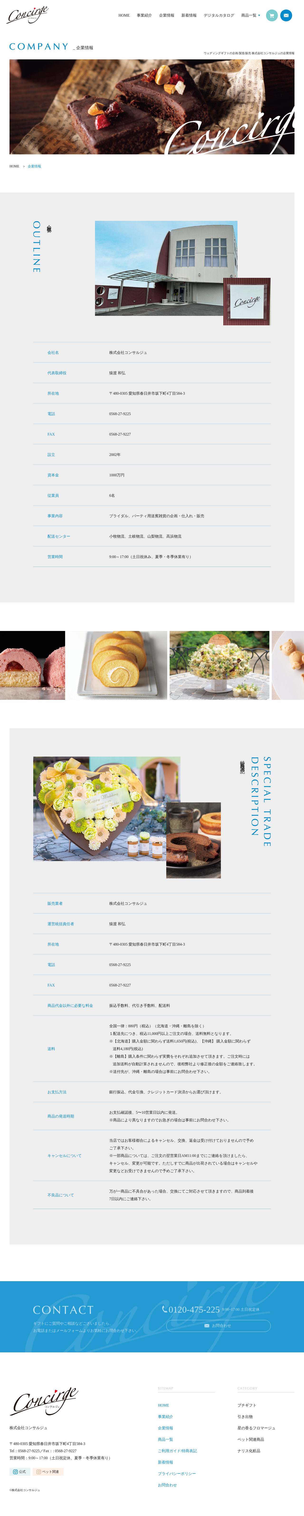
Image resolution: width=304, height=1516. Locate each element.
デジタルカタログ (219, 15)
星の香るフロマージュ (257, 1428)
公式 (22, 1471)
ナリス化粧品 (249, 1451)
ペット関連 (50, 1471)
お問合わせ (167, 1485)
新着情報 (189, 15)
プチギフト (247, 1405)
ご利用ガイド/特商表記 (177, 1451)
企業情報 (166, 15)
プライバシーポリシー (177, 1474)
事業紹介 (144, 15)
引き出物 (245, 1417)
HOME (124, 15)
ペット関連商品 (251, 1439)
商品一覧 (248, 15)
